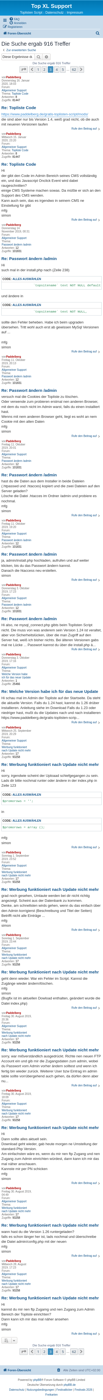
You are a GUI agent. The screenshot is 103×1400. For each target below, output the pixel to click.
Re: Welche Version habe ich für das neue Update (49, 691)
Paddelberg (13, 77)
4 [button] (57, 69)
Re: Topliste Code (18, 107)
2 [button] (44, 69)
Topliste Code (20, 93)
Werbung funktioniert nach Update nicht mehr (16, 749)
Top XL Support (51, 6)
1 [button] (38, 69)
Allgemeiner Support (14, 90)
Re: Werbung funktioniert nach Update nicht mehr (50, 764)
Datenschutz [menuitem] (54, 12)
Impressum (75, 12)
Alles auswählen (26, 279)
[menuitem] (14, 19)
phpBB (37, 1379)
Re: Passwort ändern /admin (29, 258)
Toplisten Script (31, 12)
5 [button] (63, 69)
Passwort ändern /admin (16, 244)
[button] (24, 69)
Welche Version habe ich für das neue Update (16, 676)
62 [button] (74, 69)
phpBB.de (70, 1384)
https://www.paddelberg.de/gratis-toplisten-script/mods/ (44, 114)
